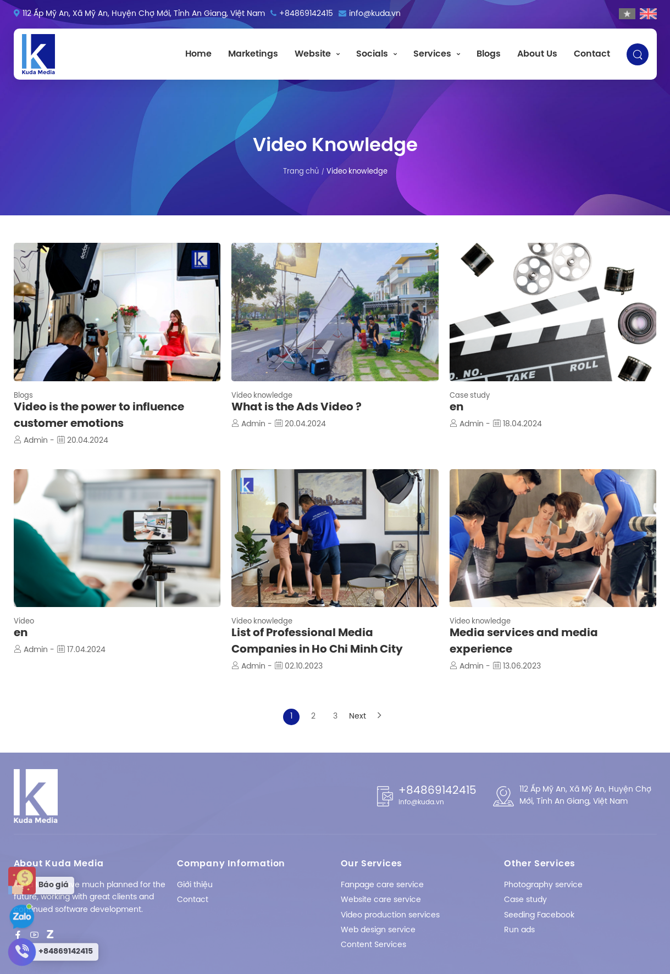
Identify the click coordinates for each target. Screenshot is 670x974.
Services (432, 54)
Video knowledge (261, 395)
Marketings (253, 54)
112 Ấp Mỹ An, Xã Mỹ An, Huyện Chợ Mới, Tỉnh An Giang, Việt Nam (144, 14)
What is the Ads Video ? (296, 407)
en (456, 407)
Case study (470, 395)
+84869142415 (306, 14)
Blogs (489, 54)
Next (357, 717)
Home (198, 54)
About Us (537, 54)
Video (24, 621)
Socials (372, 54)
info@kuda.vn (375, 14)
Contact (592, 54)
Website (313, 54)
